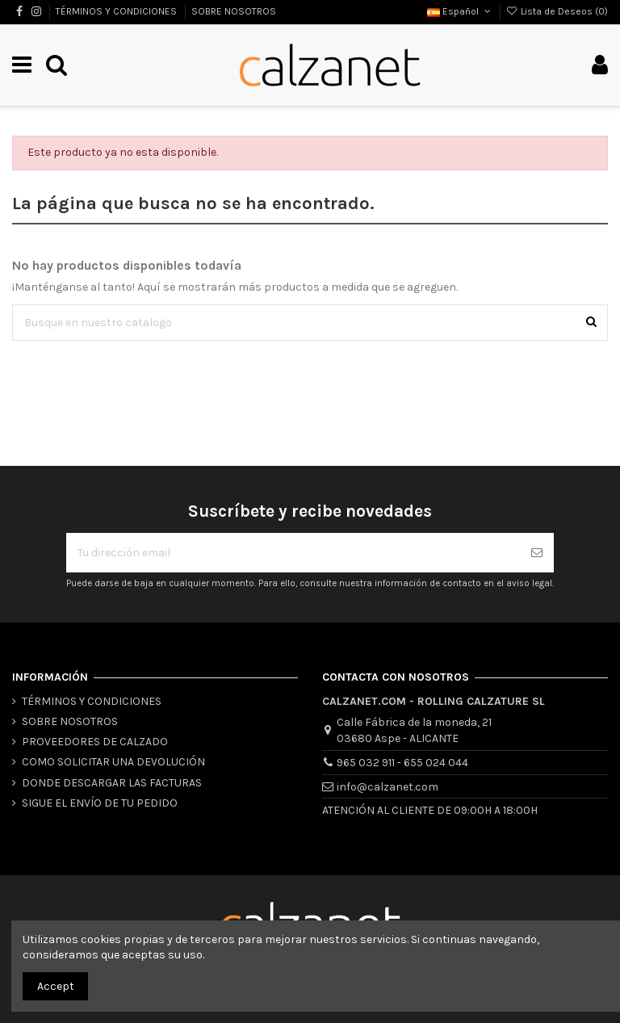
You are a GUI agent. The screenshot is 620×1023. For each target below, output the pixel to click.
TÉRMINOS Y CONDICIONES (117, 11)
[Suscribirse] (537, 552)
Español (460, 11)
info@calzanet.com (387, 787)
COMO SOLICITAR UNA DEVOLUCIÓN (113, 762)
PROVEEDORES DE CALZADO (95, 741)
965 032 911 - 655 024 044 (402, 762)
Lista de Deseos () (557, 11)
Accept (55, 986)
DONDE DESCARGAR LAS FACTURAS (112, 783)
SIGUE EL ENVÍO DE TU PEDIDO (100, 803)
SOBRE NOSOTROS (233, 11)
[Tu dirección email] (293, 552)
